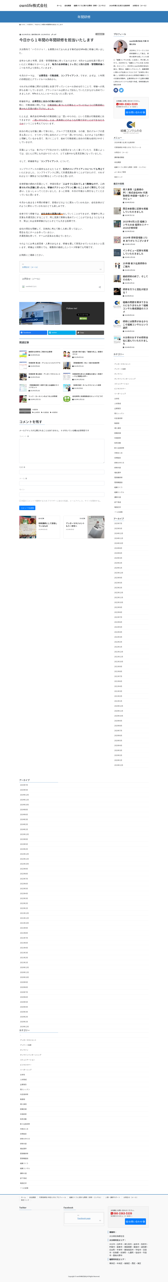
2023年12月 (118, 573)
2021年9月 (118, 666)
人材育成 (117, 403)
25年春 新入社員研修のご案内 (135, 265)
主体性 (116, 398)
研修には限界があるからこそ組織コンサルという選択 (135, 324)
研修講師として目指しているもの (47, 524)
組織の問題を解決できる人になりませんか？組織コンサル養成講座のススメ (135, 306)
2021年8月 (118, 671)
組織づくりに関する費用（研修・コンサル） (130, 167)
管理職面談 (118, 482)
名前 (22, 467)
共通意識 (46, 412)
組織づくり (118, 487)
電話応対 (117, 507)
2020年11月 (118, 711)
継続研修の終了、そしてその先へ (135, 278)
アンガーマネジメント (122, 364)
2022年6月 (118, 622)
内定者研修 (118, 418)
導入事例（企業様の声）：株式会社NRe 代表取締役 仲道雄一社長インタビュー (136, 194)
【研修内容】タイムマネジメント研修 (86, 385)
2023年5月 (118, 582)
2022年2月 (118, 642)
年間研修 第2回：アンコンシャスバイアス (44, 363)
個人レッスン (119, 413)
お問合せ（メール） (30, 267)
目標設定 (117, 458)
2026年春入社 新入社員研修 (124, 142)
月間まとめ (118, 453)
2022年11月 (118, 597)
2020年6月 (118, 735)
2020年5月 (118, 740)
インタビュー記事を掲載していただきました (135, 252)
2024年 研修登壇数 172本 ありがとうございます (136, 239)
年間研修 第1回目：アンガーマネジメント (44, 374)
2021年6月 (118, 681)
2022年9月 (118, 607)
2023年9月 (118, 577)
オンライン (118, 374)
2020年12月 (118, 706)
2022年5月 (118, 627)
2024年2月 (118, 563)
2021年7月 (118, 676)
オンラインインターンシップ (124, 379)
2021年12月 (118, 651)
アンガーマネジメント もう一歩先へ (76, 524)
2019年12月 (118, 765)
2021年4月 (118, 686)
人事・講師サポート (112, 1197)
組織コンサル (119, 492)
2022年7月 (118, 617)
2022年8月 (118, 612)
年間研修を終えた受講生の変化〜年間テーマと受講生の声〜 (87, 375)
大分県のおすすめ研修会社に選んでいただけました (135, 340)
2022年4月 (118, 632)
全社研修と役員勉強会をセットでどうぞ (87, 396)
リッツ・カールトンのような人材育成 (43, 396)
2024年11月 (118, 538)
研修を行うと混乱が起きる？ (135, 291)
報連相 (116, 423)
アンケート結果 (120, 369)
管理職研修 (118, 477)
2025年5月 (118, 528)
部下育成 (117, 502)
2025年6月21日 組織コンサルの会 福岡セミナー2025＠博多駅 (136, 224)
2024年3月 (118, 558)
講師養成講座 (119, 157)
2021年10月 (118, 661)
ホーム (23, 1197)
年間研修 (100, 34)
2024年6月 (118, 553)
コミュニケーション (121, 383)
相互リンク (118, 177)
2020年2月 (118, 755)
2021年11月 (118, 656)
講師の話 (117, 497)
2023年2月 (118, 587)
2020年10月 (118, 716)
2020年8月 (118, 725)
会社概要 (117, 162)
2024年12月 (118, 533)
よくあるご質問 (120, 172)
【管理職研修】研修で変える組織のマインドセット (44, 386)
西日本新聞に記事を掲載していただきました (135, 210)
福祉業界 (117, 472)
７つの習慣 (118, 512)
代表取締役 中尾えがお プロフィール (127, 147)
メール (23, 478)
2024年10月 (118, 543)
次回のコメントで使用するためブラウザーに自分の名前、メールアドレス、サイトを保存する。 (61, 500)
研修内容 (117, 467)
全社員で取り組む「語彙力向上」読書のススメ (87, 352)
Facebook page (84, 1218)
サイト (22, 489)
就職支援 (117, 433)
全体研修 (37, 412)
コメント (24, 436)
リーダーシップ (120, 393)
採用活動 (117, 443)
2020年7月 (118, 730)
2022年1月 (118, 647)
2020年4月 (118, 745)
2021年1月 (118, 701)
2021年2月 (118, 696)
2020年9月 (118, 721)
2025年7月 (118, 523)
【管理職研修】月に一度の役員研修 (85, 363)
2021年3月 (118, 691)
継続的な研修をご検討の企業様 (40, 351)
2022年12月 (118, 592)
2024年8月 (118, 548)
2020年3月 (118, 750)
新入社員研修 (119, 448)
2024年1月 (118, 568)
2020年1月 (118, 760)
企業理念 (117, 408)
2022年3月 (118, 637)
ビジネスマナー (120, 388)
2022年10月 (118, 602)
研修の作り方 (119, 462)
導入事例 (117, 428)
